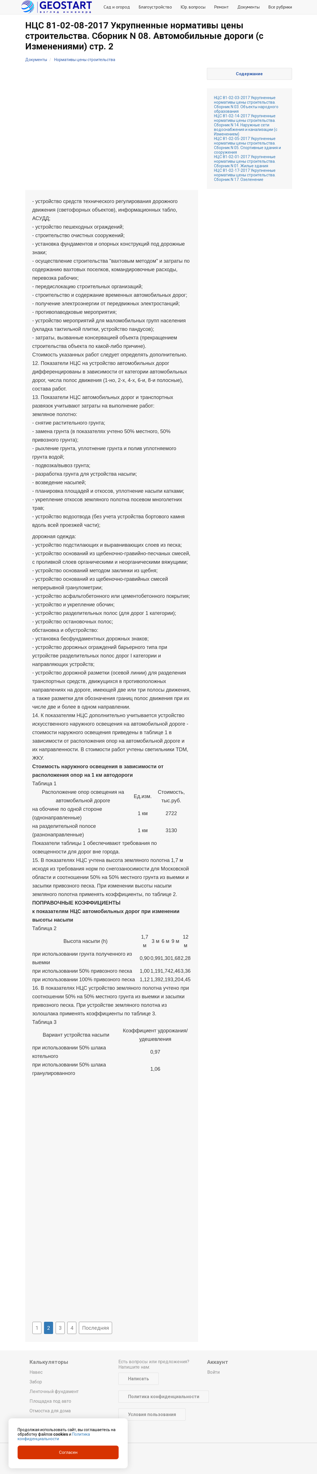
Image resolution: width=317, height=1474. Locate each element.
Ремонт (221, 7)
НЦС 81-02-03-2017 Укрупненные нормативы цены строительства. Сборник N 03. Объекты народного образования (246, 104)
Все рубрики (280, 7)
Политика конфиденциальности (163, 1396)
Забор (36, 1382)
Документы (248, 7)
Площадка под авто (50, 1401)
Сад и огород (117, 7)
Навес (36, 1372)
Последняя (95, 1328)
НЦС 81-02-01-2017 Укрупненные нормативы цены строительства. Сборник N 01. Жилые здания (245, 161)
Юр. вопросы (192, 7)
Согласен (68, 1452)
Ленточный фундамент (54, 1391)
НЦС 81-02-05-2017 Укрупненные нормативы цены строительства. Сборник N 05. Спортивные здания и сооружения (247, 145)
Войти (213, 1372)
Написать (138, 1378)
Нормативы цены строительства (84, 59)
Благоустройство (155, 7)
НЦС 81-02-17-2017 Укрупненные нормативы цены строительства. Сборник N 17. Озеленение (245, 175)
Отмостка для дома (50, 1411)
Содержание (249, 73)
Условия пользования (152, 1414)
